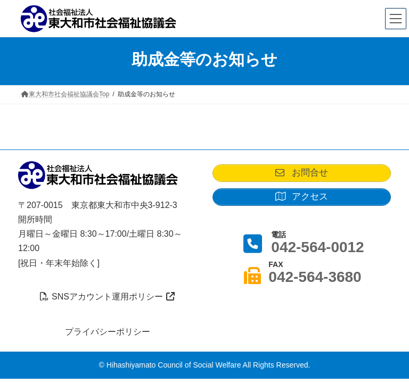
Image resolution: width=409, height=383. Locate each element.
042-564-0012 (317, 246)
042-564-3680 (314, 276)
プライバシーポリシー (107, 331)
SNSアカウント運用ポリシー (107, 296)
